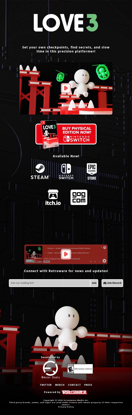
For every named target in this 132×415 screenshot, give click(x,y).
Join (94, 283)
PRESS (88, 385)
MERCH (60, 385)
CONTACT (74, 385)
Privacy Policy (66, 407)
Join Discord (112, 283)
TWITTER (46, 385)
